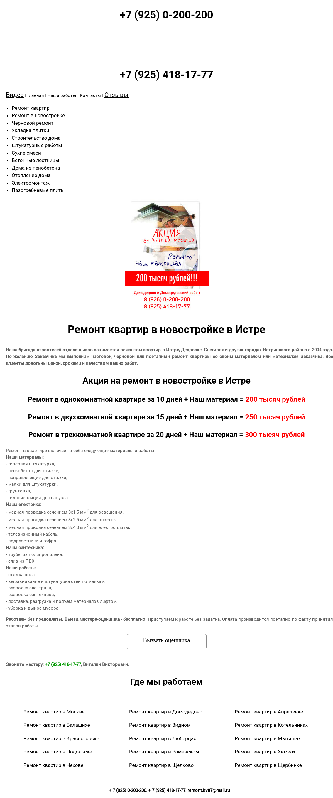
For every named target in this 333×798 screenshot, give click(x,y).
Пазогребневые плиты (38, 190)
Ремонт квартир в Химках (265, 752)
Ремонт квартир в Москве (53, 712)
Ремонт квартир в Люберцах (162, 738)
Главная (35, 95)
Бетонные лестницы (35, 160)
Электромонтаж (31, 183)
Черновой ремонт (32, 123)
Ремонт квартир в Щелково (161, 765)
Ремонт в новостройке (38, 115)
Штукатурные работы (37, 145)
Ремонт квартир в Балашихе (56, 725)
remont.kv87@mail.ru (208, 790)
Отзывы (116, 94)
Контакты (90, 95)
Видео (15, 94)
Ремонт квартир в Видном (160, 725)
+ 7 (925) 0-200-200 (127, 790)
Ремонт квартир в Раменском (164, 752)
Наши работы (62, 95)
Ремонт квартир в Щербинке (268, 765)
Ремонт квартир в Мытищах (268, 738)
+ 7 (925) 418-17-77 (166, 790)
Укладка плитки (30, 130)
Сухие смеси (26, 153)
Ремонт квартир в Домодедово (165, 712)
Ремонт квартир (31, 108)
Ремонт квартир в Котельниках (271, 725)
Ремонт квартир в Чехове (53, 765)
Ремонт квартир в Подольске (57, 752)
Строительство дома (36, 138)
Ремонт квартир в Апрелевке (269, 712)
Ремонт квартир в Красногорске (61, 738)
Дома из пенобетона (36, 168)
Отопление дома (31, 175)
